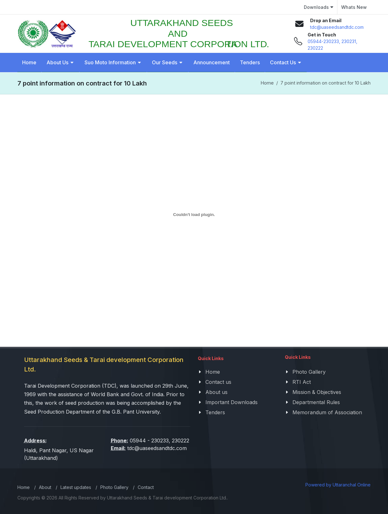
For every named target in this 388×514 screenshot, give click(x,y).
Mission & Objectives (316, 392)
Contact (146, 487)
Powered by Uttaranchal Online (338, 484)
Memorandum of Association (327, 412)
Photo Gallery (309, 372)
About (45, 487)
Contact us (218, 382)
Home (267, 83)
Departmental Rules (316, 402)
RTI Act (301, 382)
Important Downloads (231, 402)
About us (216, 392)
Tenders (215, 412)
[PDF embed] (194, 215)
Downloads (318, 7)
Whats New (354, 7)
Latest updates (75, 487)
